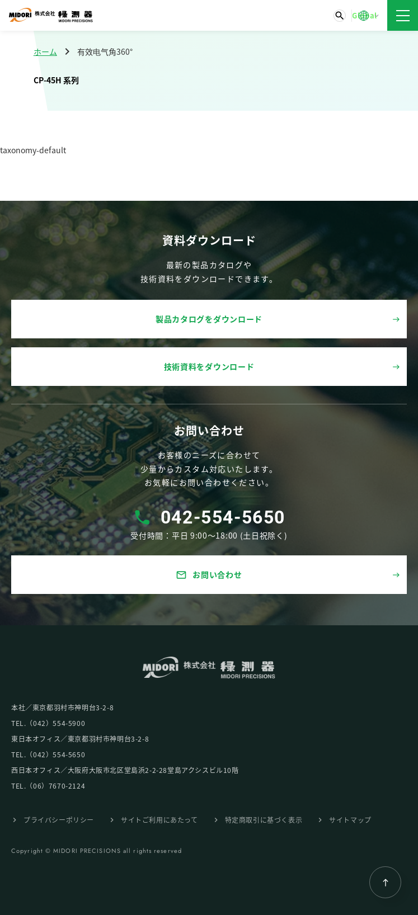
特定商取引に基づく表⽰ (264, 819)
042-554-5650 (223, 517)
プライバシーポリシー (59, 819)
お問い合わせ (209, 575)
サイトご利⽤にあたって (159, 819)
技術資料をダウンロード (209, 366)
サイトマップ (350, 819)
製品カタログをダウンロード (209, 318)
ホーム (45, 51)
